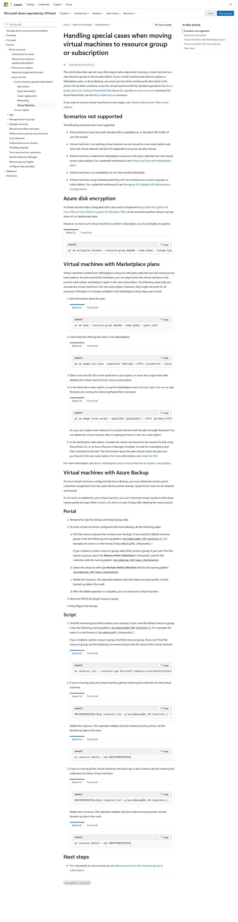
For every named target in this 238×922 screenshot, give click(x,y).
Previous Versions (164, 907)
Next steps (189, 48)
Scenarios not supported (196, 30)
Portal (211, 13)
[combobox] (30, 24)
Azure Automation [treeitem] (26, 91)
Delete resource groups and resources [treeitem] (28, 133)
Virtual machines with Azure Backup (202, 43)
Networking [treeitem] (23, 100)
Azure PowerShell (97, 90)
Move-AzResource (104, 95)
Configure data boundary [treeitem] (22, 166)
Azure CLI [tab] (71, 232)
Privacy (83, 907)
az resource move (143, 90)
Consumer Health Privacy (17, 912)
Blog (179, 907)
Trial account (225, 13)
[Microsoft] (6, 4)
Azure (66, 24)
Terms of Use (42, 912)
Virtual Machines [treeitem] (26, 105)
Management (102, 24)
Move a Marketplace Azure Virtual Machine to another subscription (132, 463)
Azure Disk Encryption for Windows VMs (102, 211)
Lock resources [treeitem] (16, 138)
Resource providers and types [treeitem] (24, 128)
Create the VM (149, 456)
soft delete (72, 497)
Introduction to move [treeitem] (23, 54)
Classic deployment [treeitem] (27, 95)
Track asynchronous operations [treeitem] (25, 152)
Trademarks (59, 912)
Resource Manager (82, 24)
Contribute (193, 907)
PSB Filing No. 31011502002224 (57, 907)
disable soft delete (108, 502)
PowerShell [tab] (86, 232)
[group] (119, 250)
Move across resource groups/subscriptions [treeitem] (23, 61)
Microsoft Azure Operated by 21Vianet (112, 907)
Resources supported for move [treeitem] (27, 72)
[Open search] (230, 4)
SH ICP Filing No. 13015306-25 (19, 907)
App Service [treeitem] (23, 86)
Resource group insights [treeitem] (21, 161)
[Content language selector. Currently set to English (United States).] (19, 899)
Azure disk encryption (195, 35)
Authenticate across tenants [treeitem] (23, 142)
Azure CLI (76, 90)
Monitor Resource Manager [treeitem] (23, 156)
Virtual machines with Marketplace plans (204, 39)
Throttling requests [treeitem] (18, 147)
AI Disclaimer (145, 907)
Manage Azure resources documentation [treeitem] (27, 30)
